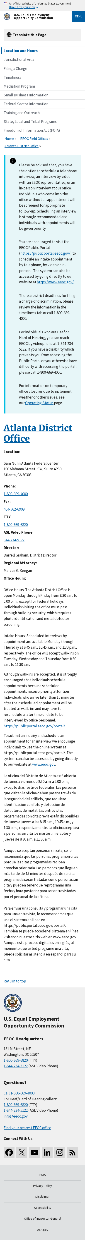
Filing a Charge (15, 68)
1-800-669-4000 (16, 493)
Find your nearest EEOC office (27, 1127)
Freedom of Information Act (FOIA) (32, 130)
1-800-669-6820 (16, 524)
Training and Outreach (22, 112)
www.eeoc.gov (43, 764)
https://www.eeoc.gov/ (55, 282)
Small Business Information (26, 95)
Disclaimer (42, 1197)
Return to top (15, 981)
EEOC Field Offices (34, 138)
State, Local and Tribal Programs (30, 121)
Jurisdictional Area (19, 59)
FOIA (42, 1175)
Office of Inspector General (42, 1218)
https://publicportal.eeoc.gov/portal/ (34, 726)
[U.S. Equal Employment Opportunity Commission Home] (32, 16)
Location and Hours (21, 50)
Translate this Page (29, 34)
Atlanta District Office (22, 145)
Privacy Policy (42, 1186)
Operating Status (39, 402)
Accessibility (42, 1208)
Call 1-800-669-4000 (19, 1093)
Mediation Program (19, 86)
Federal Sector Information (26, 103)
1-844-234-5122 (16, 1065)
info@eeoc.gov (16, 1116)
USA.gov (42, 1230)
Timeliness (12, 77)
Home (9, 138)
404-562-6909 (14, 509)
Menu (78, 16)
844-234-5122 (14, 540)
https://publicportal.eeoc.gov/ (45, 253)
